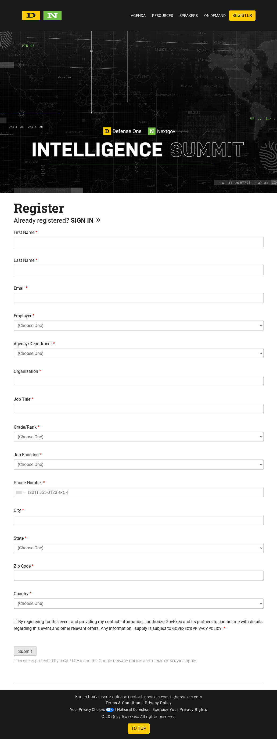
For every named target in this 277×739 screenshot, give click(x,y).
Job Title (23, 399)
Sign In (86, 220)
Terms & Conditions (124, 703)
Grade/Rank (26, 427)
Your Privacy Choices (92, 709)
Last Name (25, 260)
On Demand (215, 15)
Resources (162, 15)
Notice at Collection (133, 709)
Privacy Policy (127, 661)
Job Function (28, 454)
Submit (25, 651)
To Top (138, 728)
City (19, 510)
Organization (27, 371)
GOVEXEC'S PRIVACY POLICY (196, 628)
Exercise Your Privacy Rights (180, 709)
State (20, 538)
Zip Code (24, 566)
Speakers (188, 15)
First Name (25, 232)
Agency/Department (34, 343)
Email (20, 288)
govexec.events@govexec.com (173, 697)
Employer (24, 315)
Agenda (138, 15)
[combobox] (20, 492)
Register (242, 15)
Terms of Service (168, 661)
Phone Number (29, 482)
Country (22, 593)
